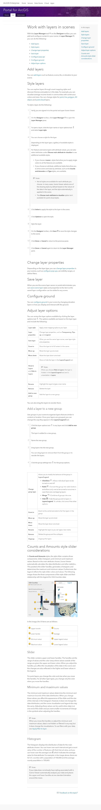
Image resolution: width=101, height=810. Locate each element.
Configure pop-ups (38, 57)
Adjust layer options (38, 63)
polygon (71, 97)
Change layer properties (40, 50)
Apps (52, 3)
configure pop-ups (50, 271)
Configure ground (37, 60)
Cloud (46, 3)
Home (7, 15)
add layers (38, 75)
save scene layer (36, 288)
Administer (21, 15)
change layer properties (65, 268)
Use (13, 15)
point (62, 97)
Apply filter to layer (39, 729)
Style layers (35, 47)
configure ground (40, 302)
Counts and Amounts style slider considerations (88, 56)
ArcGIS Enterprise (11, 3)
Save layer (35, 53)
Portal (24, 3)
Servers (30, 3)
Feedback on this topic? (68, 793)
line (65, 97)
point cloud (40, 100)
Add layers (35, 44)
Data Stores (38, 3)
